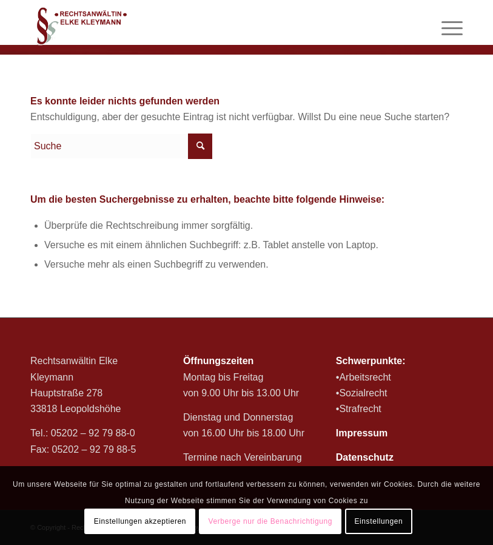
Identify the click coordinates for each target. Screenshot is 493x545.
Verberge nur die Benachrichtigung (270, 521)
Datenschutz (365, 457)
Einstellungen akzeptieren (140, 521)
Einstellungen (378, 521)
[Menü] (446, 27)
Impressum (361, 433)
